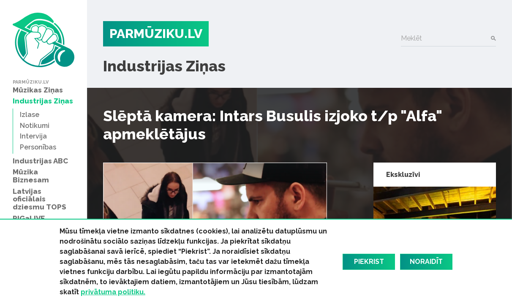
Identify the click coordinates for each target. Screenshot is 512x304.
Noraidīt (426, 262)
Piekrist (369, 262)
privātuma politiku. (113, 292)
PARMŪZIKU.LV (155, 33)
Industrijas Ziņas (164, 66)
